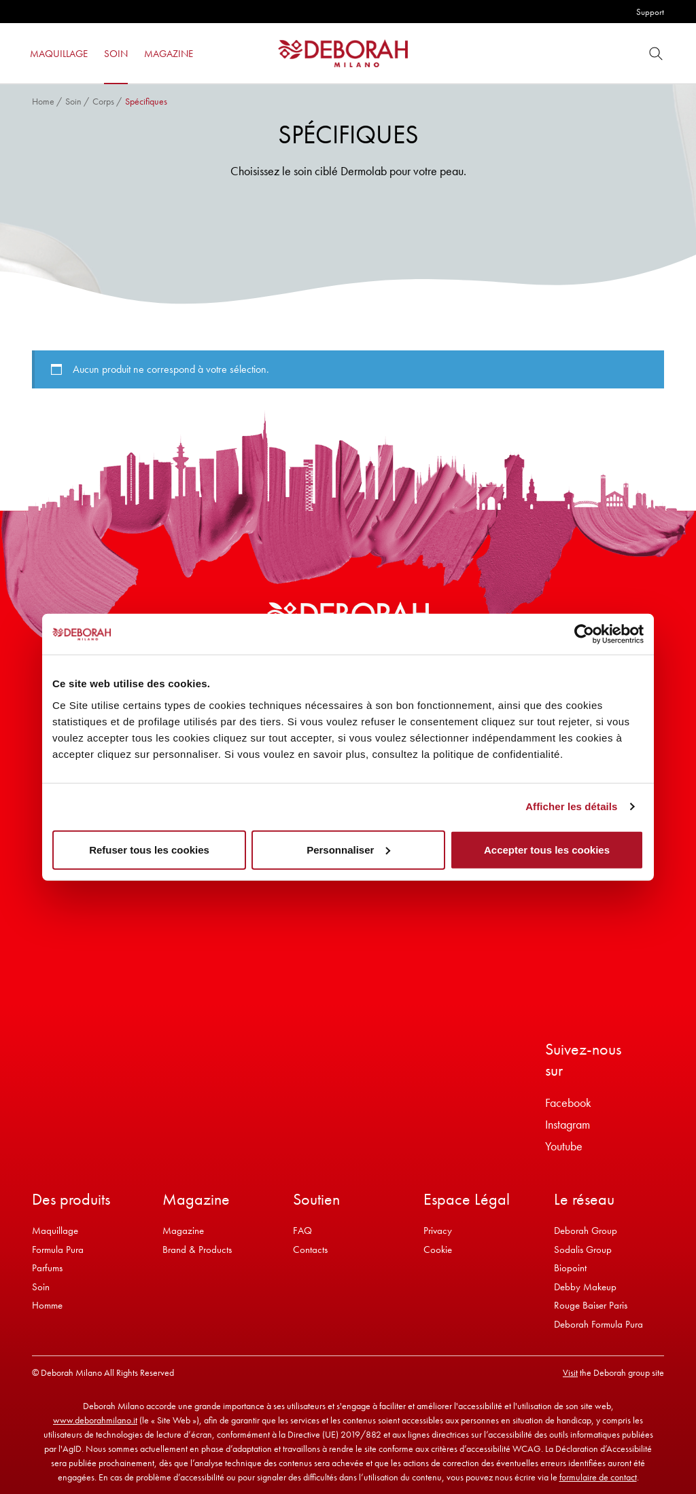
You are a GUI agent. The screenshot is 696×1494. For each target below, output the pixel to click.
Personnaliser (348, 849)
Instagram (567, 1124)
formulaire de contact (598, 1477)
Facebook (568, 1102)
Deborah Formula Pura (598, 1324)
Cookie (437, 1249)
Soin (73, 101)
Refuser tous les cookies (149, 849)
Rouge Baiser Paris (590, 1305)
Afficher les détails (571, 806)
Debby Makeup (585, 1287)
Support (650, 12)
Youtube (563, 1146)
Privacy (437, 1230)
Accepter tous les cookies (547, 849)
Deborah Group (585, 1230)
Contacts (310, 1249)
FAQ (302, 1230)
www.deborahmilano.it (95, 1420)
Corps (103, 101)
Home (43, 101)
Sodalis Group (583, 1249)
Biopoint (570, 1268)
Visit (570, 1372)
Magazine (183, 1230)
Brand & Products (197, 1249)
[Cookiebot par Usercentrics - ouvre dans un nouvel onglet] (584, 634)
